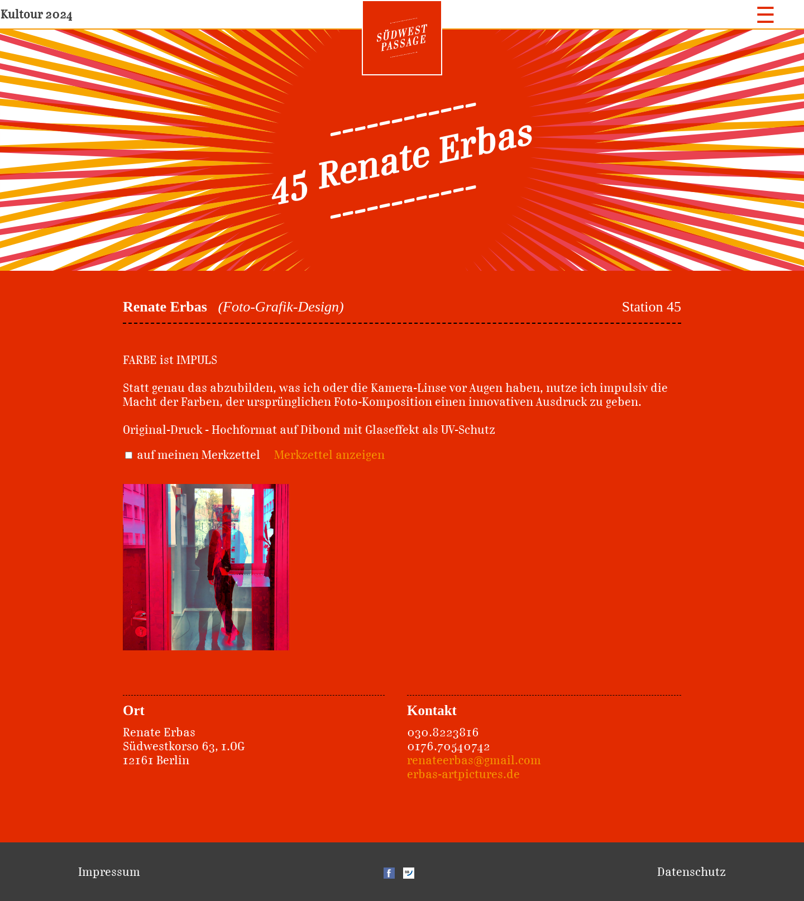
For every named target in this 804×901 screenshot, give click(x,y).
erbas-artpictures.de (463, 774)
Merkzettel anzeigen (329, 455)
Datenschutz (691, 872)
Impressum (109, 872)
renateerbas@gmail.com (474, 760)
